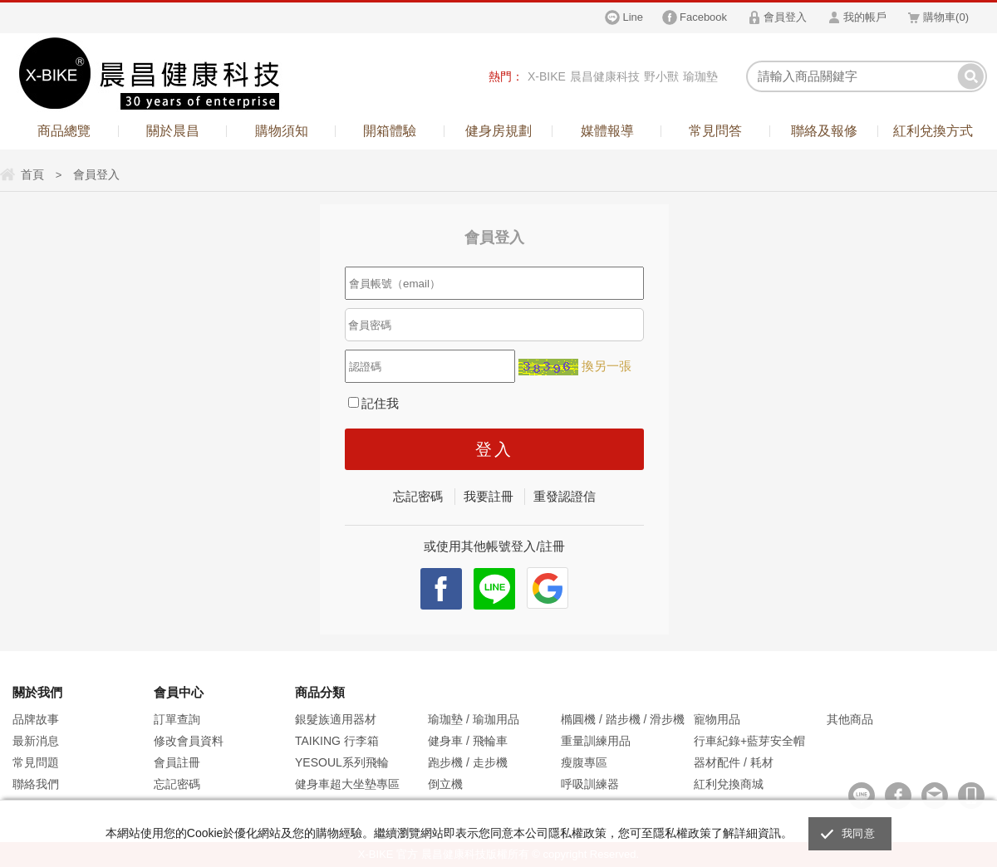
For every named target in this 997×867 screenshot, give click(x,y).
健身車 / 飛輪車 (468, 740)
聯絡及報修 (824, 131)
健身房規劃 (498, 131)
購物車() (946, 17)
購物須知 (281, 131)
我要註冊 (488, 496)
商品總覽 (64, 131)
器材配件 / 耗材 (734, 762)
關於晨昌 (172, 131)
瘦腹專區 (584, 762)
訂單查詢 (177, 719)
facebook (441, 589)
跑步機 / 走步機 (468, 762)
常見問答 (715, 131)
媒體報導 (607, 131)
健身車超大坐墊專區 (347, 784)
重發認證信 (564, 496)
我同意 (858, 833)
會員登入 (785, 17)
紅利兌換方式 (933, 131)
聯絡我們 (35, 784)
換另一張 (606, 366)
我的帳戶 (864, 17)
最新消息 (35, 740)
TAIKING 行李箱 (337, 740)
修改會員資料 (188, 740)
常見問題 (35, 762)
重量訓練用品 (596, 740)
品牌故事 (35, 719)
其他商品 (850, 719)
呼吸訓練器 (590, 784)
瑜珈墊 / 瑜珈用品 (473, 719)
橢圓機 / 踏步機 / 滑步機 (623, 719)
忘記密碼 (418, 496)
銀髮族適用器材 (335, 719)
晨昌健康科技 (605, 76)
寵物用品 (717, 719)
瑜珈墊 (700, 76)
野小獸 (661, 76)
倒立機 (445, 784)
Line (632, 17)
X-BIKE (547, 76)
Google (547, 588)
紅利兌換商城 (729, 784)
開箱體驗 (389, 131)
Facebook (703, 17)
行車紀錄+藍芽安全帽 (749, 740)
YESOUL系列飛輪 (342, 762)
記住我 (374, 403)
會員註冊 (177, 762)
